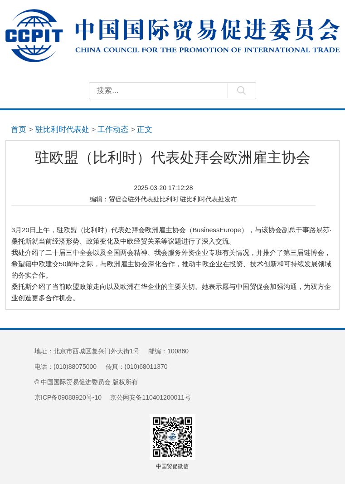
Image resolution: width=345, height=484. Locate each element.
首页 (18, 129)
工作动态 (112, 129)
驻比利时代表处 (62, 129)
